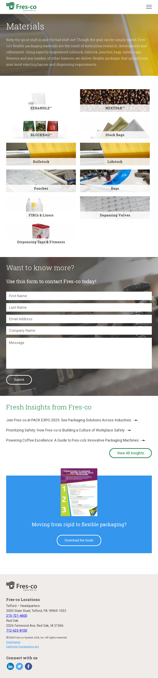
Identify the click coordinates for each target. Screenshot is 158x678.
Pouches (41, 188)
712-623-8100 (16, 630)
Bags (115, 188)
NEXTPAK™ (114, 108)
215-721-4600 (16, 616)
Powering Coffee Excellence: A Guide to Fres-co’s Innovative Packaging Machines (75, 440)
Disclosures (13, 642)
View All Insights (130, 453)
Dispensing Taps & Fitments (41, 242)
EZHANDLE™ (41, 108)
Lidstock (114, 161)
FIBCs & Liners (41, 215)
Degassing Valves (115, 215)
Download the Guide (79, 540)
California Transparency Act (22, 646)
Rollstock (41, 161)
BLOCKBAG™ (41, 135)
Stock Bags (115, 135)
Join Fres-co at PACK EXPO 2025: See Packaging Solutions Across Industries (72, 420)
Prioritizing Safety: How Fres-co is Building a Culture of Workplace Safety (68, 430)
